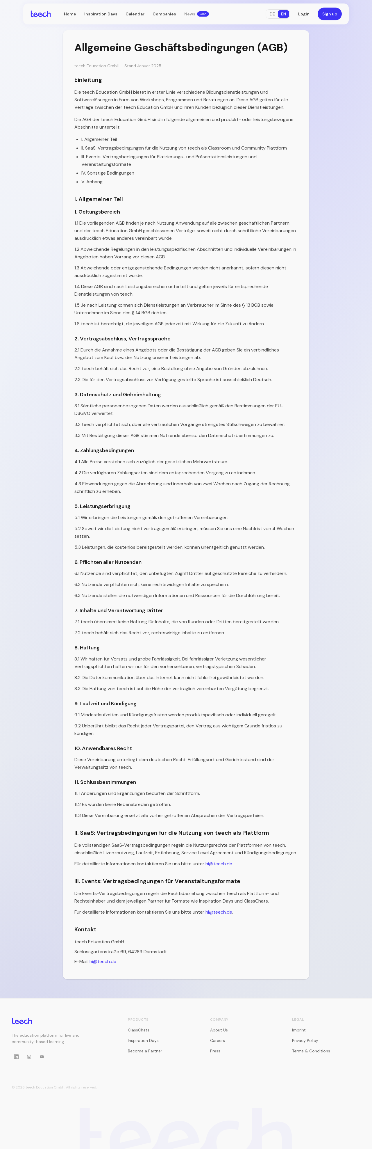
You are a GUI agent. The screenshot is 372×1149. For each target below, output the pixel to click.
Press (215, 1051)
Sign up (329, 14)
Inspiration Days (100, 14)
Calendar (135, 14)
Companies (164, 14)
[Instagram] (29, 1056)
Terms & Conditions (311, 1051)
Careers (217, 1040)
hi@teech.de (218, 864)
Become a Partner (145, 1051)
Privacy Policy (305, 1040)
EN (283, 14)
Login (304, 14)
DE (272, 14)
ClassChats (138, 1030)
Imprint (299, 1030)
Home (70, 14)
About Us (219, 1030)
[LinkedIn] (16, 1056)
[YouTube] (41, 1056)
